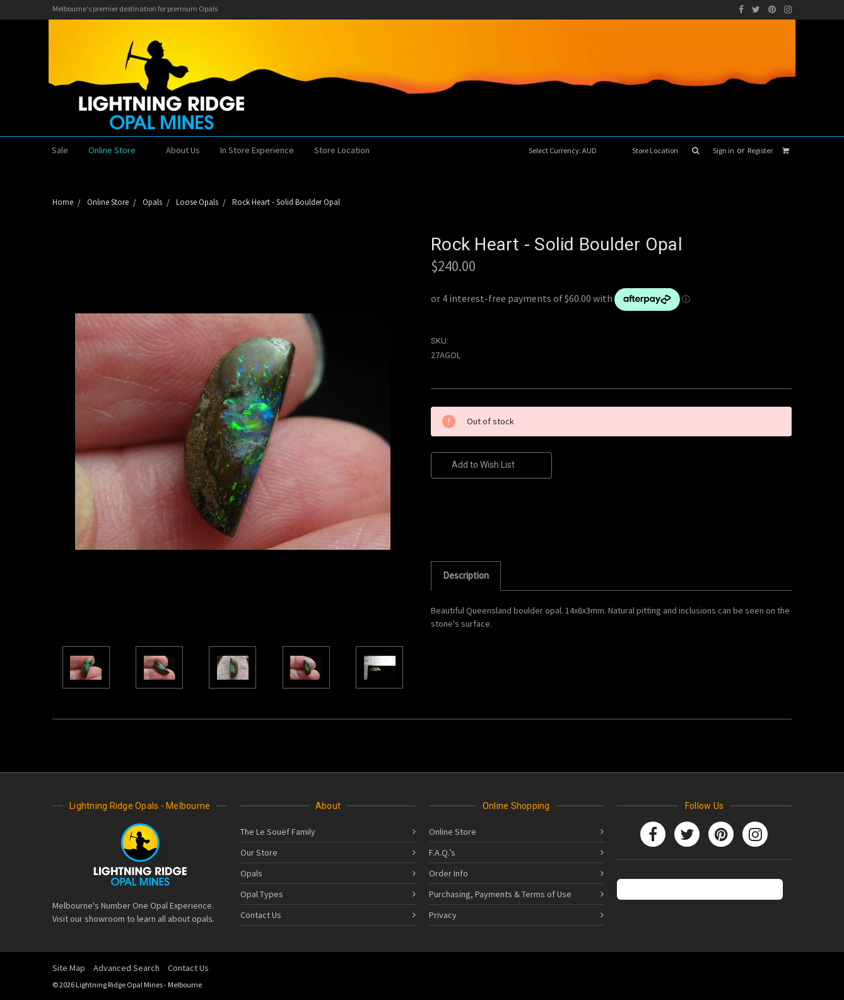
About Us (183, 150)
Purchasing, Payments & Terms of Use (500, 894)
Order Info (448, 873)
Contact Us (260, 915)
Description (466, 575)
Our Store (259, 852)
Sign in (723, 150)
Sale (60, 150)
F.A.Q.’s (442, 852)
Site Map (68, 968)
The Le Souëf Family (277, 831)
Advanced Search (126, 968)
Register (760, 150)
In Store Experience (257, 150)
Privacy (443, 915)
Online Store (117, 150)
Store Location (655, 150)
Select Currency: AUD (567, 150)
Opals (251, 873)
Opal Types (261, 894)
